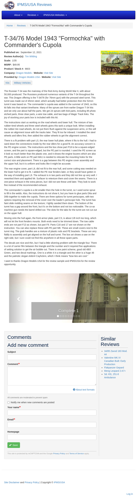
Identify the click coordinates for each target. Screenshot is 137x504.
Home (10, 25)
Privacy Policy (59, 453)
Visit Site (48, 73)
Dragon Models (24, 73)
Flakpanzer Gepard (114, 367)
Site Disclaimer (11, 482)
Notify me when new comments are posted (30, 402)
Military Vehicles (22, 82)
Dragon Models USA (29, 77)
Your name (13, 407)
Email (10, 419)
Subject (11, 352)
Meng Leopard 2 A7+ (115, 371)
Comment (12, 364)
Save (13, 445)
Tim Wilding (31, 56)
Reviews (21, 25)
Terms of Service (76, 453)
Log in (130, 494)
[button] (18, 298)
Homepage (13, 431)
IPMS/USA (59, 482)
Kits (7, 82)
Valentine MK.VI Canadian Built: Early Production (115, 361)
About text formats (84, 389)
